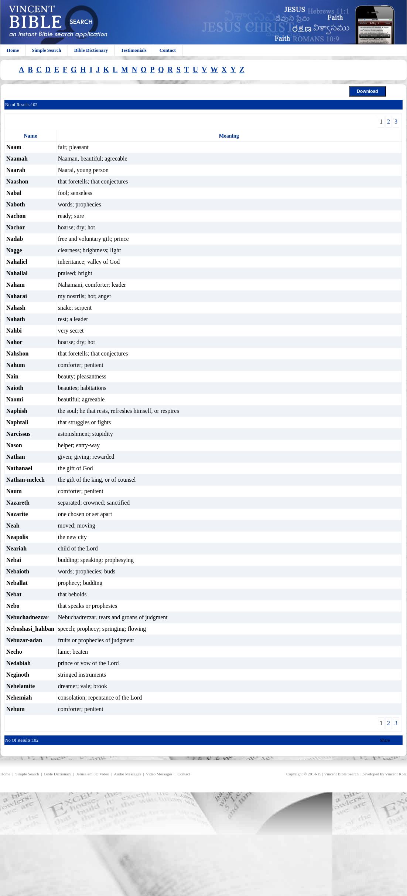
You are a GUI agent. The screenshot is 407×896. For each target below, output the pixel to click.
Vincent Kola (396, 774)
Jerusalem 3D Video (92, 774)
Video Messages (159, 774)
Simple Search (46, 50)
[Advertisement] (128, 844)
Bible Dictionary (91, 50)
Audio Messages (127, 774)
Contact (168, 50)
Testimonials (134, 50)
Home (13, 50)
